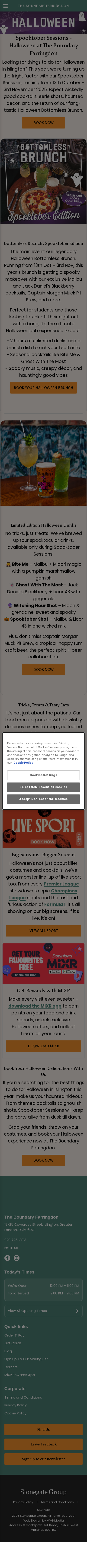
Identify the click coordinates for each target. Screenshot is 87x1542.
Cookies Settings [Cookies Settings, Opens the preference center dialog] (43, 775)
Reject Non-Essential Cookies (43, 787)
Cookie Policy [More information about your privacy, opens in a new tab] (23, 763)
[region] (43, 771)
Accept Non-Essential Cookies (43, 799)
